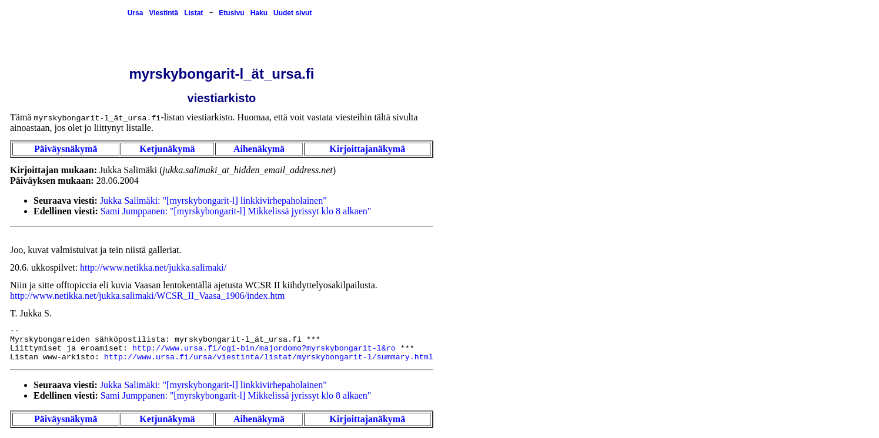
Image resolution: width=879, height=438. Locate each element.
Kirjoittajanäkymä (367, 149)
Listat (193, 13)
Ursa (135, 13)
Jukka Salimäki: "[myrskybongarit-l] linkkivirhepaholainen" (213, 200)
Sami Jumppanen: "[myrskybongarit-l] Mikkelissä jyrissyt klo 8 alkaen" (236, 211)
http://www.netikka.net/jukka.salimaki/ (153, 267)
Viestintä (163, 13)
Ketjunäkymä (167, 149)
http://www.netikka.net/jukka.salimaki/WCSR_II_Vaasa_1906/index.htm (147, 296)
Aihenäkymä (259, 149)
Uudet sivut (292, 13)
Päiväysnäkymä (66, 149)
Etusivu (231, 13)
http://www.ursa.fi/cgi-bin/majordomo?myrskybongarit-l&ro (264, 348)
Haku (259, 13)
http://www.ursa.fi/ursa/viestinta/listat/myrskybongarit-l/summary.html (268, 357)
